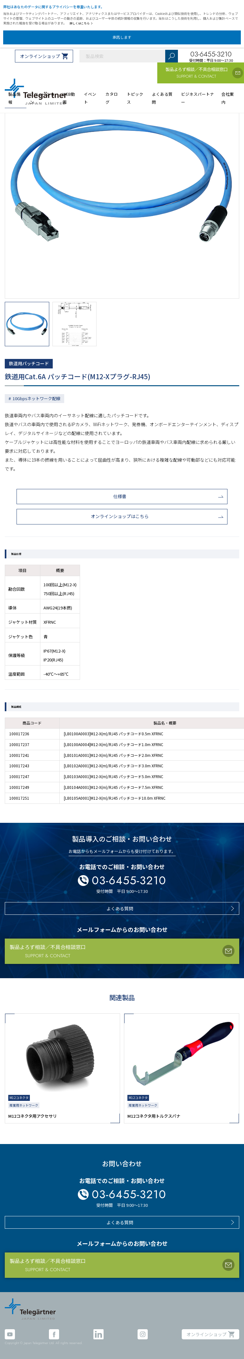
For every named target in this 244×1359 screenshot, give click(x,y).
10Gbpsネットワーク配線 (36, 398)
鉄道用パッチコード (29, 363)
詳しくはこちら (81, 23)
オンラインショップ (40, 56)
